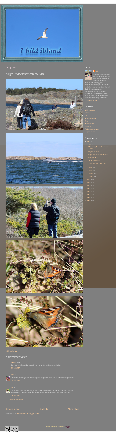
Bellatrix (87, 113)
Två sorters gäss (94, 160)
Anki (12, 375)
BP (12, 387)
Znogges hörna (90, 132)
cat (96, 71)
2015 (89, 183)
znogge (13, 362)
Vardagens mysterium (92, 129)
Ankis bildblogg (90, 110)
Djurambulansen (90, 118)
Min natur (88, 126)
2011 (89, 195)
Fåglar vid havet (93, 151)
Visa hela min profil (91, 100)
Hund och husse (93, 157)
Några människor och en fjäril (98, 155)
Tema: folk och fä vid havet (97, 163)
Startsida (44, 409)
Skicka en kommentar (16, 400)
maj (90, 144)
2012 (89, 192)
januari (91, 176)
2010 (89, 198)
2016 (89, 180)
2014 (89, 186)
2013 (89, 189)
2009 (89, 200)
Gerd (86, 121)
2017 (89, 142)
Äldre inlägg (73, 409)
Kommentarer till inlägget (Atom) (28, 413)
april (90, 167)
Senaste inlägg (12, 409)
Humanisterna (89, 124)
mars (91, 170)
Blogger (67, 427)
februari (91, 173)
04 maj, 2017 (15, 368)
